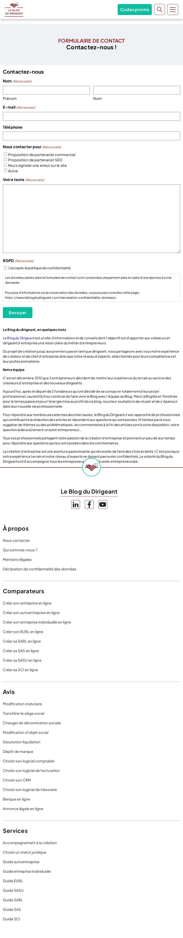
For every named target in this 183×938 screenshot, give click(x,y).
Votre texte (23, 180)
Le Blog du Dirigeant (14, 9)
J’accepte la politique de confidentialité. (39, 268)
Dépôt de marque (18, 751)
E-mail (19, 107)
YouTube (102, 504)
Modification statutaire (22, 703)
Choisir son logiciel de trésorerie (30, 789)
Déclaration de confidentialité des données (39, 569)
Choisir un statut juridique (24, 852)
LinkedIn (75, 504)
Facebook (89, 504)
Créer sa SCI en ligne (20, 669)
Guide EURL (13, 880)
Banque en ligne (16, 799)
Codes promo (134, 9)
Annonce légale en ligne (23, 808)
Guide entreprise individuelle (27, 871)
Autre (13, 170)
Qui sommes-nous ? (20, 550)
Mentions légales (17, 559)
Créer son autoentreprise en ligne (31, 612)
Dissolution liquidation (22, 742)
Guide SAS (12, 909)
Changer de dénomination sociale (32, 722)
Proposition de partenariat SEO (35, 159)
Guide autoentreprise (21, 861)
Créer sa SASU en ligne (22, 660)
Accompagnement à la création (30, 842)
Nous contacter (16, 540)
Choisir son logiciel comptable (28, 761)
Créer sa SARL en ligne (22, 641)
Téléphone (12, 127)
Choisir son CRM (17, 780)
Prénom (10, 98)
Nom (97, 98)
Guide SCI (11, 919)
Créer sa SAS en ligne (21, 650)
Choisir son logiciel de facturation (31, 770)
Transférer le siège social (23, 713)
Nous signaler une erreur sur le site (37, 165)
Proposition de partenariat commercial (41, 154)
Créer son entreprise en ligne (27, 603)
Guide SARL (13, 899)
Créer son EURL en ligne (23, 631)
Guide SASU (13, 890)
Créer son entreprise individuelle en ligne (37, 622)
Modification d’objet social (25, 732)
